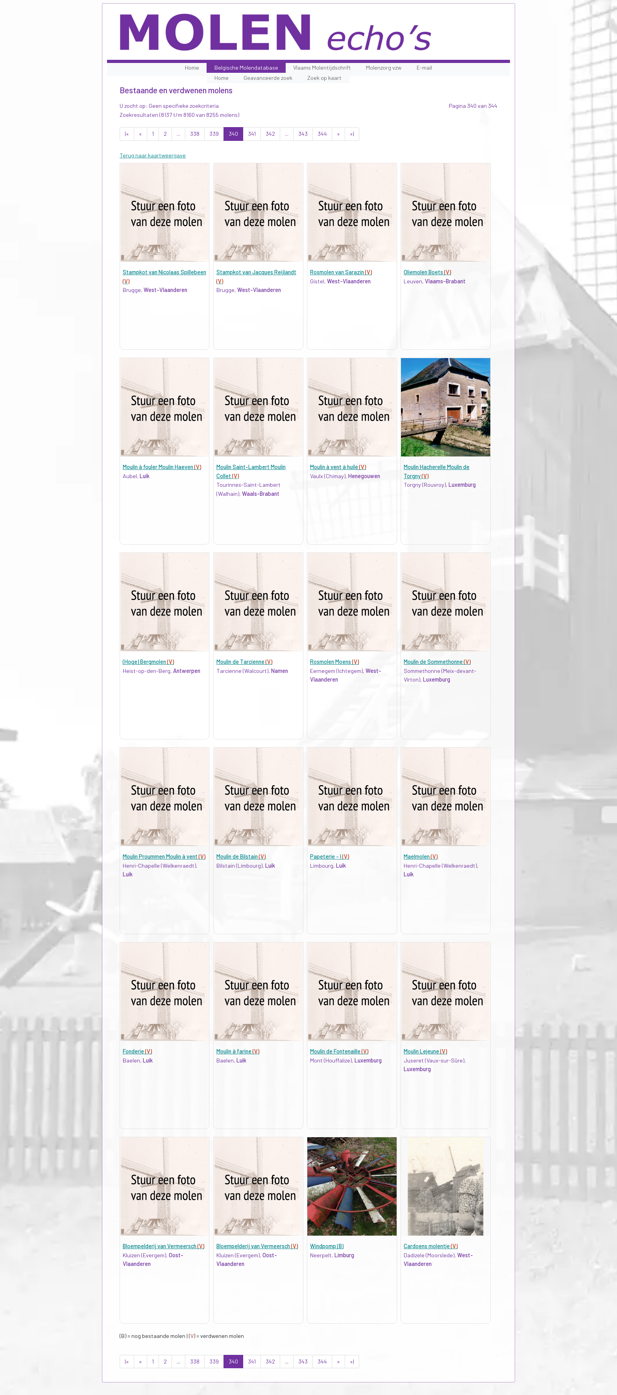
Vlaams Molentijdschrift (322, 67)
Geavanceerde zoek (268, 77)
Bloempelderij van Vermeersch (163, 1246)
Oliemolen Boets (427, 272)
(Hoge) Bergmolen (148, 661)
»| (352, 133)
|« (127, 133)
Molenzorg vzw (383, 67)
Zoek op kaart (324, 77)
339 (214, 133)
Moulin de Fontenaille (339, 1051)
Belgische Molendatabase (246, 67)
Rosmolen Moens (334, 661)
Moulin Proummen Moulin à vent (164, 856)
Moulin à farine (237, 1051)
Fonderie (137, 1051)
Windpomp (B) (327, 1246)
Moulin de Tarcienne (244, 661)
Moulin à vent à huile (338, 467)
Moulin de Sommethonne (437, 661)
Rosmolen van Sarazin (341, 272)
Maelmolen (421, 856)
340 (233, 133)
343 (303, 133)
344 (322, 133)
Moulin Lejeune (425, 1051)
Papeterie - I (329, 856)
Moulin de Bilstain (241, 856)
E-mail (424, 67)
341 (252, 133)
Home (192, 67)
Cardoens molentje (431, 1246)
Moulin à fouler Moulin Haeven (162, 467)
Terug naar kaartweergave (153, 155)
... (178, 133)
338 (195, 133)
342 (270, 133)
